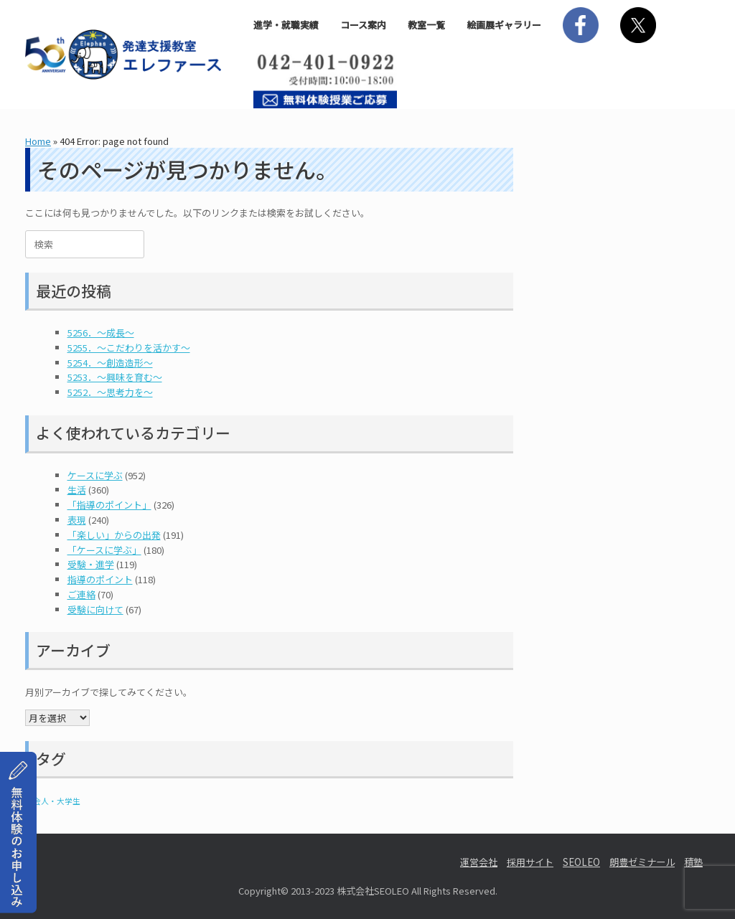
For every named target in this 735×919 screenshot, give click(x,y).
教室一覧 (426, 25)
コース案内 (363, 25)
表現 (76, 520)
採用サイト (530, 862)
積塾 (693, 862)
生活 (76, 489)
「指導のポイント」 (109, 505)
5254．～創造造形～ (110, 362)
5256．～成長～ (100, 332)
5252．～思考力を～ (110, 392)
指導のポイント (100, 579)
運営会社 (478, 862)
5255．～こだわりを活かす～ (128, 347)
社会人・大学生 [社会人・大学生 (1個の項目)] (52, 801)
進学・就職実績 (286, 25)
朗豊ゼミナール (642, 862)
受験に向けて (95, 609)
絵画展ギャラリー (504, 25)
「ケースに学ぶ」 (104, 550)
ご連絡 (81, 594)
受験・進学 (90, 564)
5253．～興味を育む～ (114, 377)
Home (38, 141)
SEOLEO (581, 862)
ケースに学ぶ (95, 475)
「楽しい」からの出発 (114, 535)
